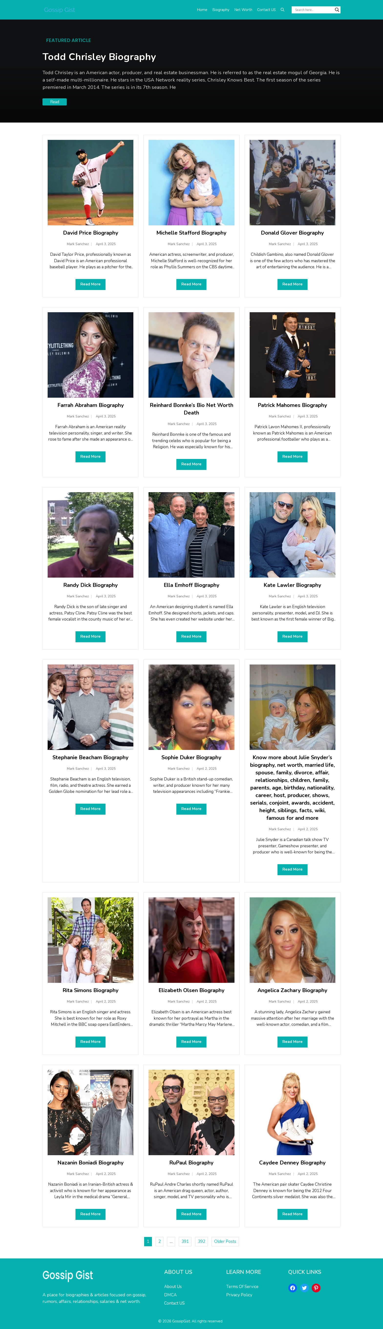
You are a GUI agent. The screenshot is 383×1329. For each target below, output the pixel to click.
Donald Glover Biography (292, 233)
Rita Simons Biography (90, 990)
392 (201, 1241)
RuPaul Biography (191, 1162)
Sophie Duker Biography (191, 757)
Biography (220, 9)
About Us (173, 1286)
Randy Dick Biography (90, 585)
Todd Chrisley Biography (99, 56)
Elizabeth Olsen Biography (191, 990)
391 (185, 1241)
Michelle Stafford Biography (191, 233)
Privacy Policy (239, 1295)
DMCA (170, 1295)
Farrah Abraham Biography (90, 405)
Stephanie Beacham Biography (90, 757)
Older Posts (225, 1241)
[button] (282, 10)
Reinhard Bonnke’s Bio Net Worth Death (191, 409)
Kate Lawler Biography (292, 585)
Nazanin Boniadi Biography (90, 1162)
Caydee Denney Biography (292, 1162)
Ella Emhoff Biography (191, 585)
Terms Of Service (242, 1286)
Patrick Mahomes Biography (292, 405)
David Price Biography (90, 233)
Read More (90, 284)
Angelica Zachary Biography (292, 990)
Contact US (266, 9)
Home (202, 9)
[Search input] (313, 9)
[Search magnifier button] (337, 9)
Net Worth (243, 9)
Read (54, 102)
